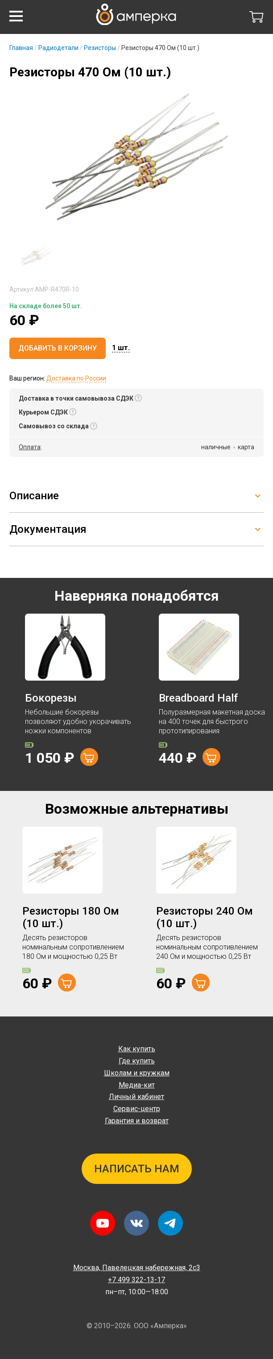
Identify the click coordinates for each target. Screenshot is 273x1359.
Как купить (136, 1049)
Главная (21, 47)
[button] (16, 16)
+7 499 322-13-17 (136, 1279)
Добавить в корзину (57, 348)
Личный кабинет (136, 1096)
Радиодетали (58, 47)
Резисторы (100, 47)
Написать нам (136, 1168)
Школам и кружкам (137, 1073)
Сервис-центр (136, 1108)
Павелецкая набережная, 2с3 (136, 1267)
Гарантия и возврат (137, 1120)
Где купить (137, 1061)
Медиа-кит (137, 1085)
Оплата (30, 447)
